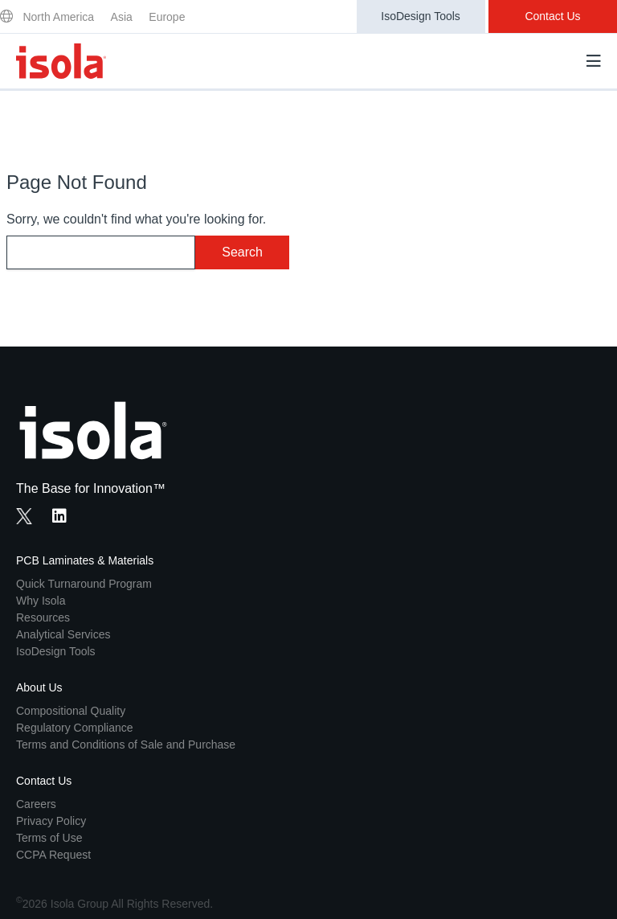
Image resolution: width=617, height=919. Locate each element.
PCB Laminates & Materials (84, 560)
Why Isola (40, 600)
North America (58, 16)
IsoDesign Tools (420, 16)
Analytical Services (63, 634)
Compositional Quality (70, 710)
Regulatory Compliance (74, 727)
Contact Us (552, 16)
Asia (122, 16)
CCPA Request (53, 854)
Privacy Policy (51, 820)
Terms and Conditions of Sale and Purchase (125, 744)
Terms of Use (49, 837)
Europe (167, 16)
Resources (43, 617)
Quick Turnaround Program (84, 583)
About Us (39, 687)
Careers (36, 804)
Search (242, 252)
